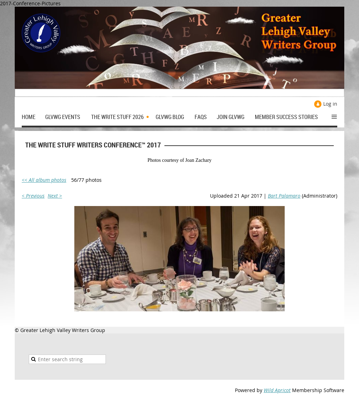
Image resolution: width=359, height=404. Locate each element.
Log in (330, 103)
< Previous (33, 195)
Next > (55, 195)
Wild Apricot (277, 390)
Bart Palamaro (284, 195)
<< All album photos (44, 180)
